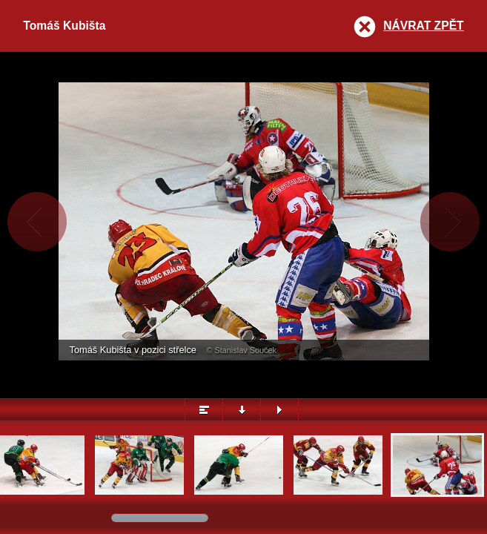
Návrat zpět (423, 25)
